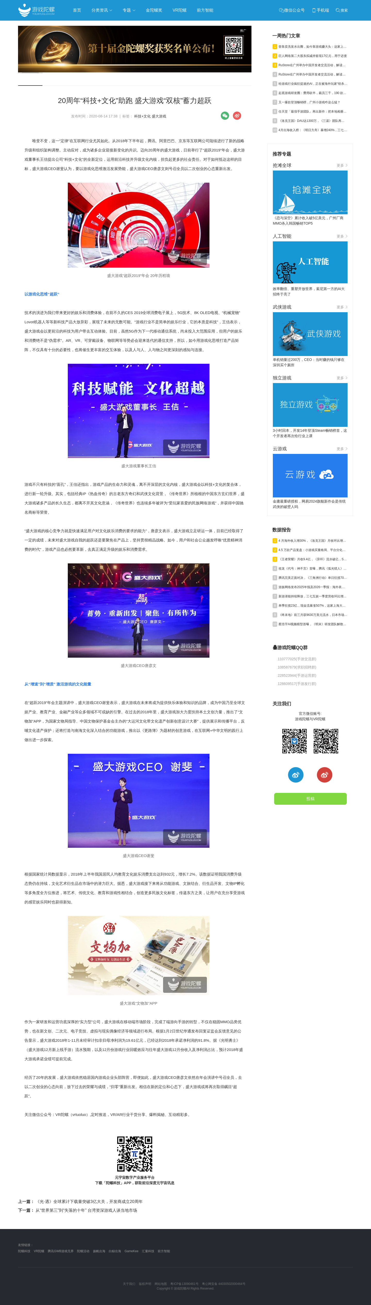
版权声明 (145, 1284)
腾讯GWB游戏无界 (61, 1251)
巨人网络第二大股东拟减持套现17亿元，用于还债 (313, 56)
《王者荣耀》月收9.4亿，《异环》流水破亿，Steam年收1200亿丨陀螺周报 (313, 559)
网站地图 (161, 1284)
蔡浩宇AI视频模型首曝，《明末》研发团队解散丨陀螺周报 (313, 624)
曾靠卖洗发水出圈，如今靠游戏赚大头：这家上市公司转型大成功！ (313, 46)
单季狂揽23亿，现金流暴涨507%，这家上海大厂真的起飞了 (313, 605)
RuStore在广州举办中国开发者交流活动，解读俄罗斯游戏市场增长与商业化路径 (313, 65)
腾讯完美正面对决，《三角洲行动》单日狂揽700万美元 (313, 578)
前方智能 (164, 1251)
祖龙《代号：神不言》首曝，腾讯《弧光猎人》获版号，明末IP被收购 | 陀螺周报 (313, 568)
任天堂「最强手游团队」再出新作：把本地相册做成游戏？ (313, 111)
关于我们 (129, 1284)
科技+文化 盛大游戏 (150, 116)
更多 (342, 165)
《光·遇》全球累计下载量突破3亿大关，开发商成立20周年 (80, 1201)
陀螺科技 (24, 1251)
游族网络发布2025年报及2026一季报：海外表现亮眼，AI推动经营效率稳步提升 (313, 587)
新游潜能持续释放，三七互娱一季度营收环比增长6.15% (313, 596)
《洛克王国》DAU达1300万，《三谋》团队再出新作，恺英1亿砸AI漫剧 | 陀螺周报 (313, 121)
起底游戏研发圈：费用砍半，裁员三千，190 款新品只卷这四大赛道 (313, 93)
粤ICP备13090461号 (184, 1284)
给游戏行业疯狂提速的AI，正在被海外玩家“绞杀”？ (313, 84)
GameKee (131, 1251)
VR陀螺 (39, 1251)
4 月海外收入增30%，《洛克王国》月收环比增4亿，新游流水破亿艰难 (313, 541)
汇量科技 (148, 1251)
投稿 (310, 798)
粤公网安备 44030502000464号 (224, 1284)
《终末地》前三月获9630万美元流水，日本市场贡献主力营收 (313, 615)
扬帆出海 (99, 1251)
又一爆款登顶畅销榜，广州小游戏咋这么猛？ (309, 102)
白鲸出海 (115, 1251)
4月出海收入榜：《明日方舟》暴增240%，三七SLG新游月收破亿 (313, 130)
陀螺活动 (83, 1251)
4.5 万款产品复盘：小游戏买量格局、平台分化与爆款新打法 (313, 550)
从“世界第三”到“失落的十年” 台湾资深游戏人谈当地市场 (77, 1210)
